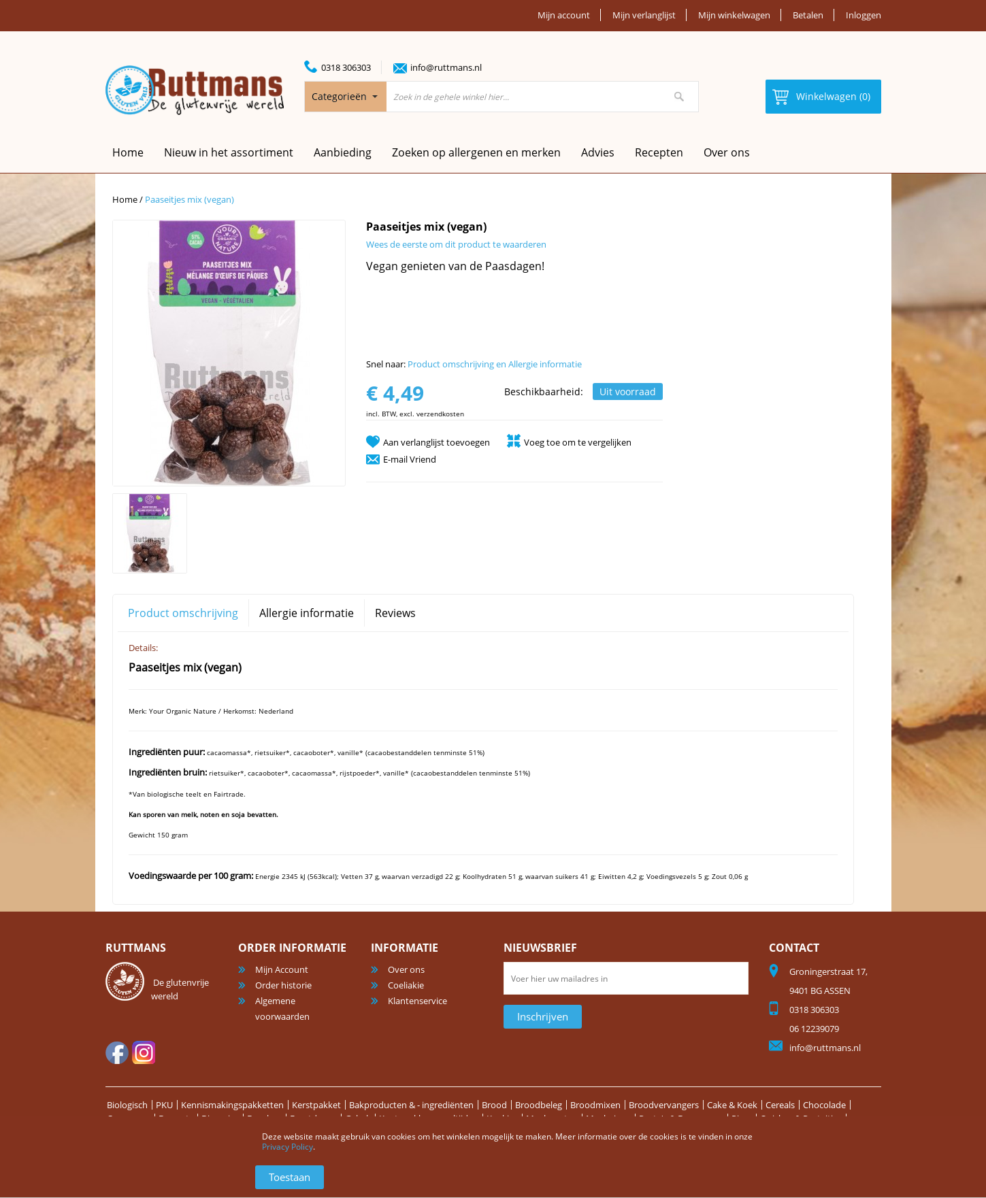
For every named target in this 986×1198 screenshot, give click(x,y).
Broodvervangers (664, 1105)
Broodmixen (595, 1105)
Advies (597, 152)
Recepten (659, 152)
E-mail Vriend (409, 459)
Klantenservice (417, 1001)
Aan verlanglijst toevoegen (436, 442)
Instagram (143, 1052)
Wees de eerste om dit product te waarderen (456, 244)
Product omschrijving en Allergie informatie (495, 364)
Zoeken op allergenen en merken (476, 152)
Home (124, 199)
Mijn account (564, 15)
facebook (117, 1052)
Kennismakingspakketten (232, 1105)
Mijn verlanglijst (644, 15)
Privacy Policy (287, 1146)
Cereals (780, 1105)
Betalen (808, 15)
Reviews (395, 612)
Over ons (727, 152)
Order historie (283, 985)
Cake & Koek (732, 1105)
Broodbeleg (538, 1105)
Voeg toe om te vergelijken (577, 442)
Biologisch (127, 1105)
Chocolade (824, 1105)
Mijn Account (281, 969)
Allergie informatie (306, 612)
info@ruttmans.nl (446, 67)
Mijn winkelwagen (734, 15)
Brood (494, 1105)
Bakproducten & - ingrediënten (411, 1105)
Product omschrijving (183, 612)
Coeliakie (406, 985)
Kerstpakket (316, 1105)
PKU (164, 1105)
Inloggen (863, 15)
